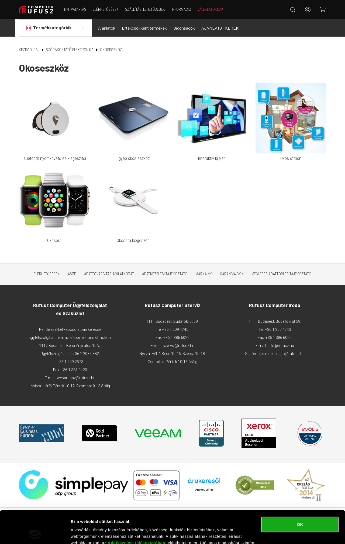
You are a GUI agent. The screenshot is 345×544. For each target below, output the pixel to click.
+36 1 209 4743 (278, 329)
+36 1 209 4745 (175, 329)
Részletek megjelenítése (94, 533)
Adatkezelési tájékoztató (164, 274)
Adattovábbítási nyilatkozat (109, 274)
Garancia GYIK (232, 274)
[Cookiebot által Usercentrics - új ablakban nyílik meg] (34, 533)
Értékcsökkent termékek (144, 27)
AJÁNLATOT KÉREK (220, 27)
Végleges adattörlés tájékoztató (281, 274)
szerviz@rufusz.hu (178, 345)
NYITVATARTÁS (75, 9)
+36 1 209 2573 (70, 362)
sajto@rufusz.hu (290, 354)
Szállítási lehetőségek (145, 9)
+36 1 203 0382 (86, 354)
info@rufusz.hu (281, 345)
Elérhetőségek (106, 9)
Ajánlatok (106, 27)
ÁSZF (72, 274)
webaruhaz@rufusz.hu (76, 378)
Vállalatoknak (210, 9)
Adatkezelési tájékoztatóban (136, 512)
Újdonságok (184, 27)
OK (300, 494)
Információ (181, 9)
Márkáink (203, 274)
